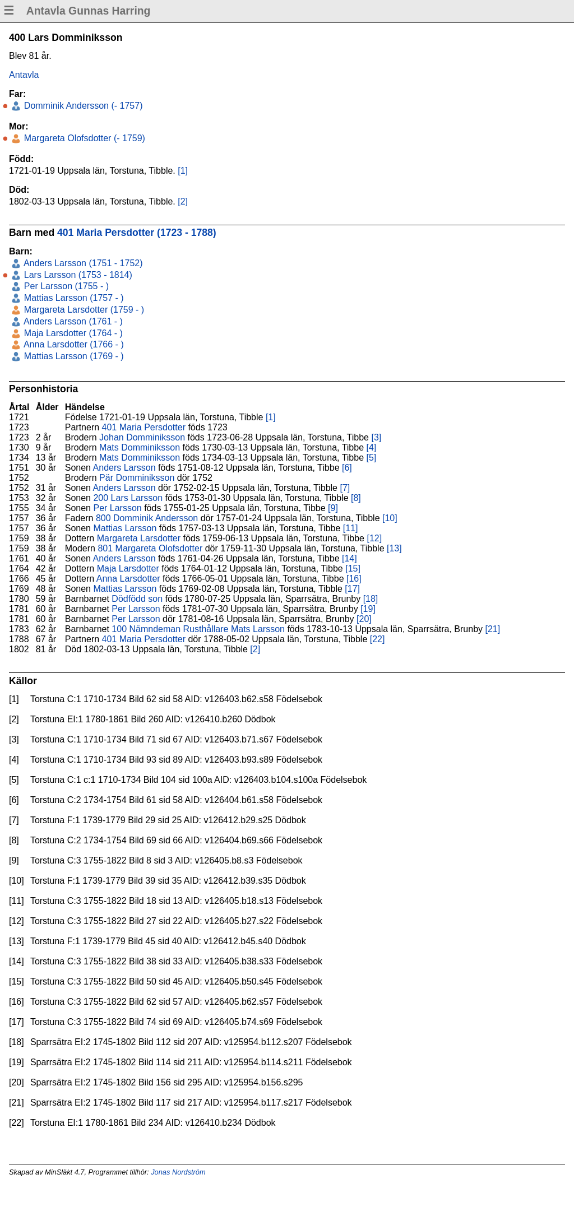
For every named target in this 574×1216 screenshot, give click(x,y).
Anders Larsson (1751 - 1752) (81, 263)
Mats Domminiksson (139, 447)
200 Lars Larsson (128, 498)
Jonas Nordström (178, 1172)
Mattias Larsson (124, 528)
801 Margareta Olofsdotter (150, 548)
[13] (394, 548)
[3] (376, 437)
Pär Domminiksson (136, 477)
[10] (389, 518)
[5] (372, 457)
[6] (347, 467)
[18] (370, 599)
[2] (183, 201)
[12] (374, 538)
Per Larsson (117, 508)
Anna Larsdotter (128, 578)
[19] (368, 609)
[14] (349, 558)
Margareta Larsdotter (138, 538)
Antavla (24, 75)
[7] (345, 488)
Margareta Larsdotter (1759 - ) (82, 309)
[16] (354, 578)
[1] (183, 170)
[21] (493, 629)
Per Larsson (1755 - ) (65, 286)
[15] (352, 568)
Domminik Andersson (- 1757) (81, 105)
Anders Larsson (124, 467)
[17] (352, 588)
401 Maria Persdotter (144, 427)
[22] (377, 639)
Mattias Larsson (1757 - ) (72, 298)
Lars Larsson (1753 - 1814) (76, 275)
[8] (356, 498)
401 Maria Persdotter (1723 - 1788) (136, 232)
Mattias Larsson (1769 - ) (72, 356)
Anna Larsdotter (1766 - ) (72, 344)
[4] (372, 447)
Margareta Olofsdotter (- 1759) (83, 138)
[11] (350, 528)
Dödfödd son (137, 599)
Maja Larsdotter (128, 568)
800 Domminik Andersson (147, 518)
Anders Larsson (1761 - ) (72, 321)
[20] (364, 619)
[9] (333, 508)
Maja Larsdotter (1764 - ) (72, 333)
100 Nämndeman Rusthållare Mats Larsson (198, 629)
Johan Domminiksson (142, 437)
